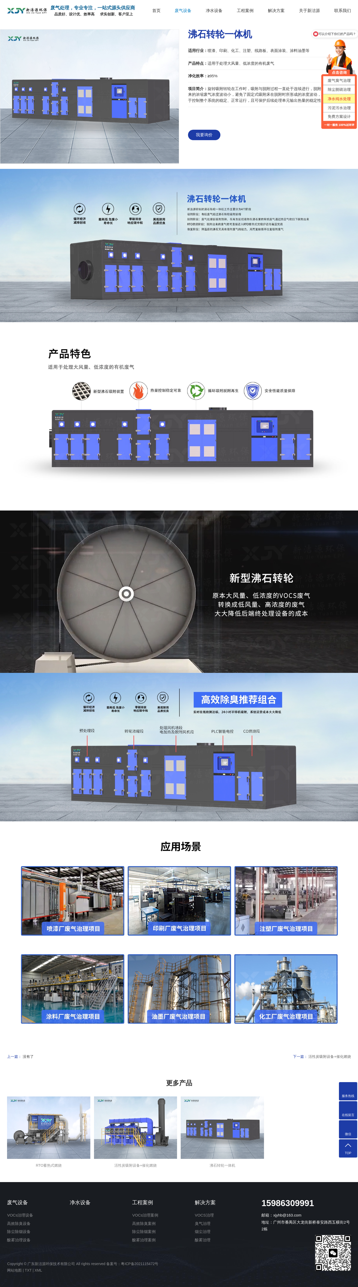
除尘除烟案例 (144, 1231)
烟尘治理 (202, 1231)
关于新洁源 (309, 10)
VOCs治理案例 (145, 1215)
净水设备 (214, 10)
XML (38, 1270)
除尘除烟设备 (19, 1231)
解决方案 (276, 10)
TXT (28, 1270)
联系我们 (342, 10)
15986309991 (287, 1203)
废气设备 (183, 10)
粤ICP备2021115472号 (139, 1264)
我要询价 (204, 135)
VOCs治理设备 (20, 1215)
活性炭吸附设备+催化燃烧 (329, 1056)
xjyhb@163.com (287, 1215)
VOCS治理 (204, 1215)
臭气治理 (202, 1223)
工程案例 (245, 10)
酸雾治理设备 (19, 1240)
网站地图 (14, 1270)
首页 (156, 10)
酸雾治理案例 (144, 1240)
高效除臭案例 (144, 1223)
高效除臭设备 (19, 1223)
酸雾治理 (202, 1240)
